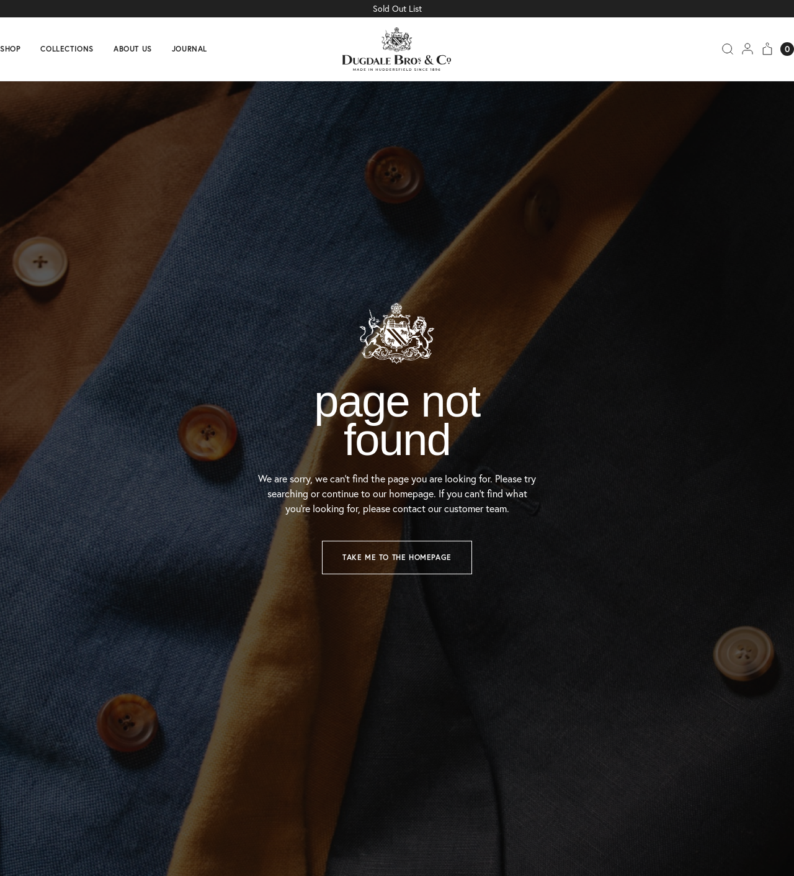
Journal (189, 49)
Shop (10, 49)
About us (133, 49)
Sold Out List (397, 8)
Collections (67, 49)
